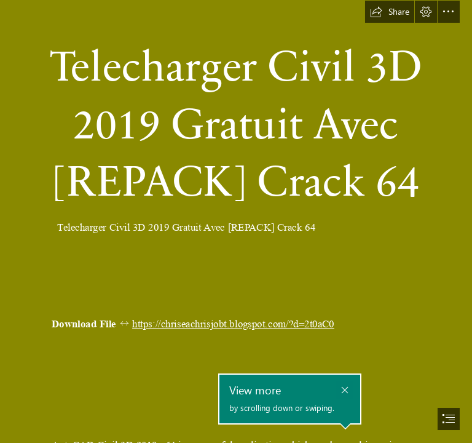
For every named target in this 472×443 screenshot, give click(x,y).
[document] (236, 221)
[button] (389, 12)
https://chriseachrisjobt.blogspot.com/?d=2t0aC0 (233, 324)
